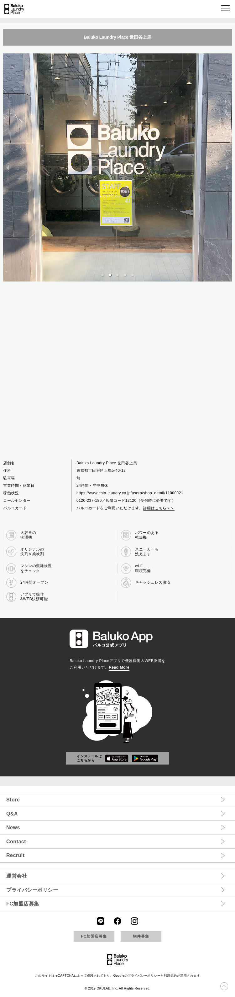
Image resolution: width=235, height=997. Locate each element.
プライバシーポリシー (32, 890)
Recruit (15, 855)
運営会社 (16, 876)
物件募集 (141, 936)
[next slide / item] (227, 167)
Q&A (12, 813)
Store (13, 799)
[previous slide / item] (7, 167)
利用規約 (170, 975)
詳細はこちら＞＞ (159, 508)
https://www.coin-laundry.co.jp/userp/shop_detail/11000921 (129, 493)
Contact (16, 841)
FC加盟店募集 (22, 903)
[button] (226, 9)
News (13, 827)
